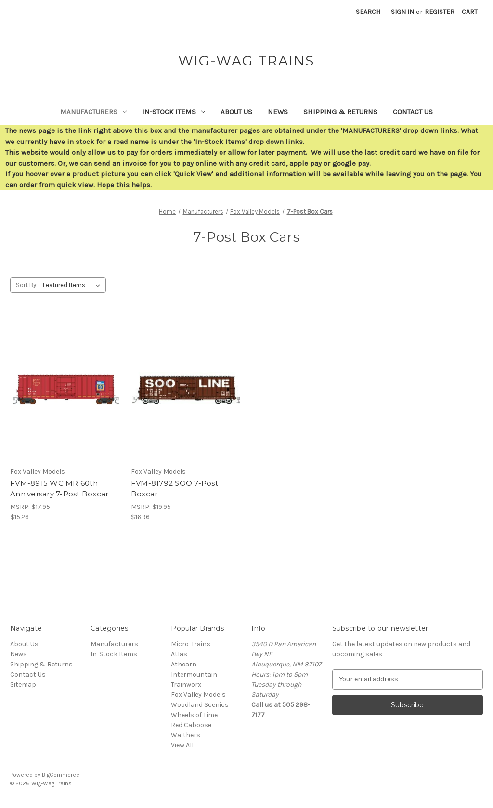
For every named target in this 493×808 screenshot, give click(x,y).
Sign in (402, 12)
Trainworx (186, 684)
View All (182, 745)
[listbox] (73, 285)
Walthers (185, 735)
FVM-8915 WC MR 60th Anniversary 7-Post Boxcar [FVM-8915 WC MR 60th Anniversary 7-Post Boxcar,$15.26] (59, 489)
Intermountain (194, 674)
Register (439, 12)
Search (368, 12)
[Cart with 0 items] (469, 12)
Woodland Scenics (200, 705)
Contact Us (413, 111)
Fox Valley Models (198, 695)
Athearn (183, 664)
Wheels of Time (194, 715)
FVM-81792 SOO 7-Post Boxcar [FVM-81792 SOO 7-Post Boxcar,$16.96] (174, 489)
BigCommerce (60, 774)
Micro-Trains (190, 644)
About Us (236, 111)
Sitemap (23, 684)
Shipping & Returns (340, 111)
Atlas (179, 654)
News (278, 111)
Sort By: (27, 284)
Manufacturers (93, 111)
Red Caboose (191, 725)
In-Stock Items (173, 111)
